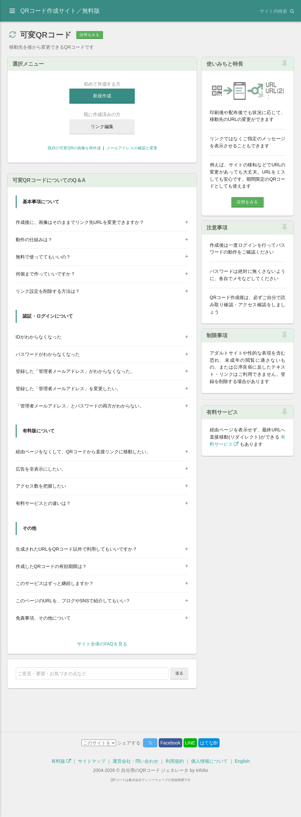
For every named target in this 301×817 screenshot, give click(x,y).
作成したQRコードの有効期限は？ (51, 598)
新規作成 (102, 95)
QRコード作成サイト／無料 (60, 11)
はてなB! (209, 775)
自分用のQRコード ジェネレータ (155, 802)
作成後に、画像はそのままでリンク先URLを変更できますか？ (80, 254)
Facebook (170, 775)
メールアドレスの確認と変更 (131, 148)
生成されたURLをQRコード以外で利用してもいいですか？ (76, 581)
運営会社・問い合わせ (135, 793)
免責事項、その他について (43, 650)
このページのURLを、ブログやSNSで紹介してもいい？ (73, 633)
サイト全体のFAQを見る (102, 676)
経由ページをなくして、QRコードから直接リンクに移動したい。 (83, 484)
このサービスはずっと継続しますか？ (55, 615)
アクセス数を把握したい (41, 518)
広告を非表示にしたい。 (41, 501)
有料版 (61, 793)
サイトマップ (91, 793)
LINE (190, 775)
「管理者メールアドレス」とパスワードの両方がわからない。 (80, 438)
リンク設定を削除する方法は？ (48, 323)
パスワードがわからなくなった (48, 386)
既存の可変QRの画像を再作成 (74, 148)
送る (179, 705)
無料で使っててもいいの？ (43, 289)
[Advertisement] (102, 184)
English (242, 793)
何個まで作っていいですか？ (45, 306)
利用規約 (175, 793)
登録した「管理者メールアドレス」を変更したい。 (68, 421)
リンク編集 (102, 126)
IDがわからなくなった (39, 369)
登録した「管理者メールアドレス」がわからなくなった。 (75, 403)
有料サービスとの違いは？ (43, 535)
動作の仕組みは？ (34, 272)
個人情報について (209, 793)
